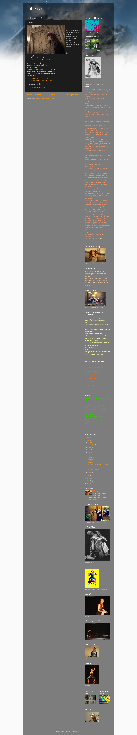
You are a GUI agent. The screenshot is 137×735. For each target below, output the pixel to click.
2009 (88, 478)
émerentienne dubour (39, 80)
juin (89, 450)
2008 (88, 481)
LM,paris (97, 491)
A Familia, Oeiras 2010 (94, 467)
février (90, 457)
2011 (88, 440)
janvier (90, 472)
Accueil (54, 95)
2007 (88, 483)
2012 (88, 437)
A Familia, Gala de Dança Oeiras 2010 (99, 464)
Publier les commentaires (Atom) (44, 98)
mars (89, 455)
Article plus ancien (73, 95)
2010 (88, 476)
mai (89, 452)
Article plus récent (34, 95)
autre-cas (35, 8)
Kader (47, 80)
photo (51, 80)
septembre (91, 445)
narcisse (90, 462)
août (89, 447)
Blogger (78, 731)
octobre (90, 442)
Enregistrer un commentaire (37, 87)
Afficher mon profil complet (92, 499)
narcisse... (91, 459)
